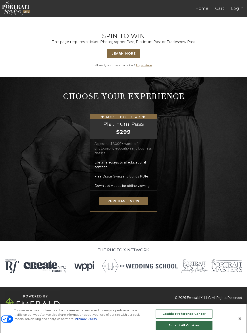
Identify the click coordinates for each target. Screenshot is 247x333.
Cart (219, 8)
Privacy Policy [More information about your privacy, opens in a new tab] (86, 320)
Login (237, 8)
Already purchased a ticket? (123, 65)
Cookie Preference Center (184, 315)
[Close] (240, 320)
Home (201, 8)
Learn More (124, 53)
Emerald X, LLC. (199, 298)
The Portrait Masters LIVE (16, 8)
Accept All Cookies (183, 327)
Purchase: (123, 201)
